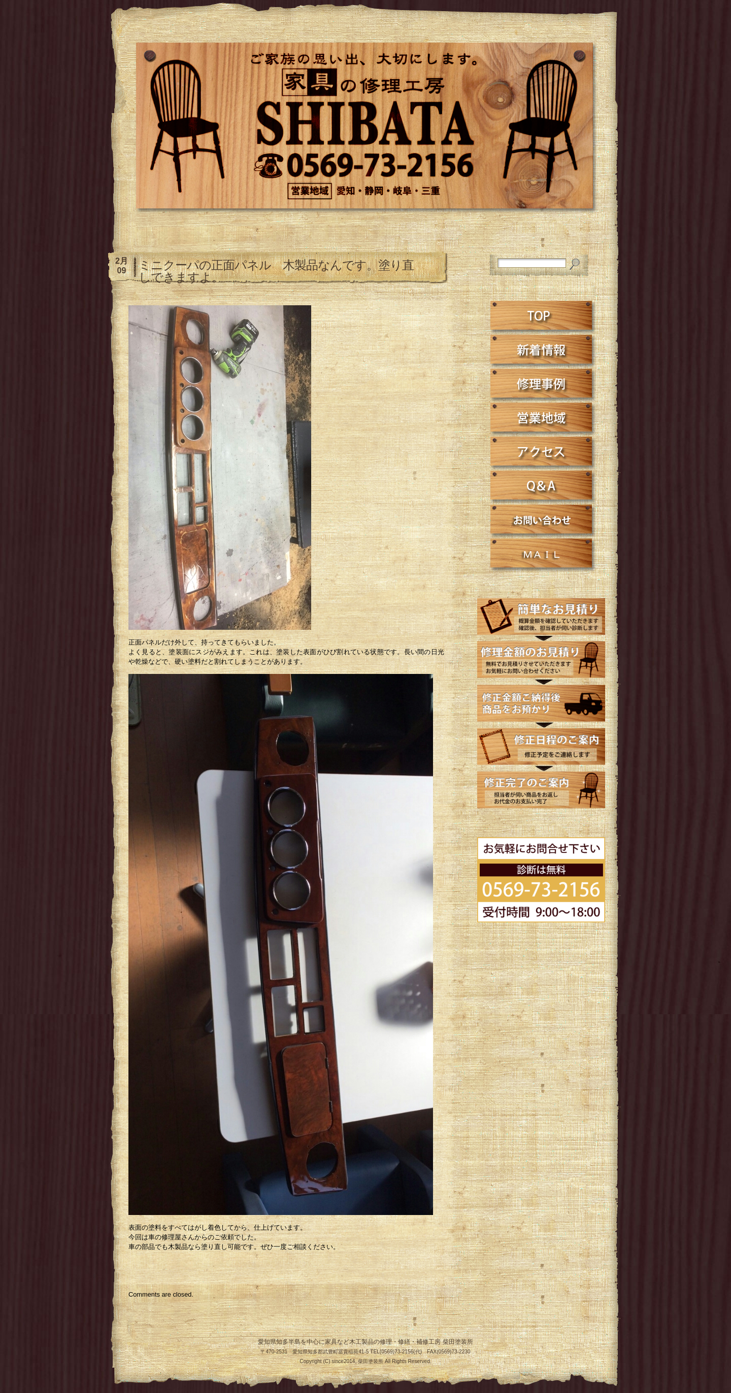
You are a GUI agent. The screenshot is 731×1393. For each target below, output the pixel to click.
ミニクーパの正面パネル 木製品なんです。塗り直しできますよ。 (276, 271)
